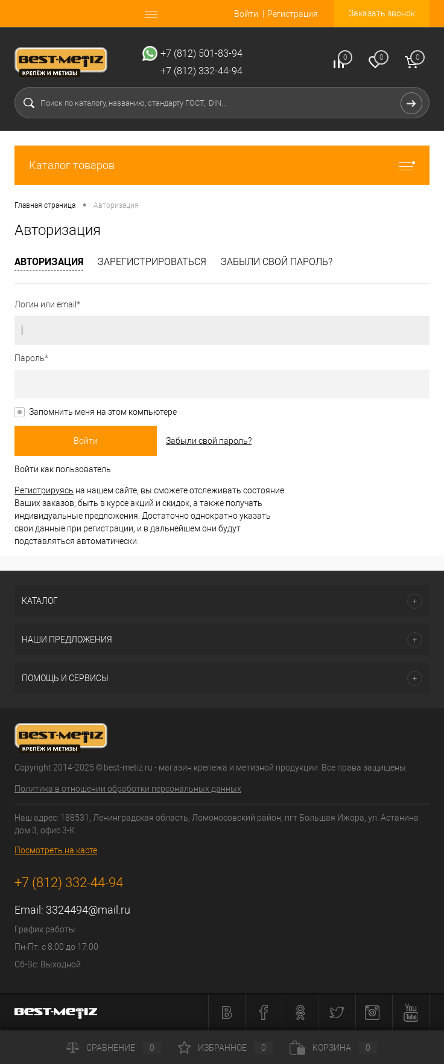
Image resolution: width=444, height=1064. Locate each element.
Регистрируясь (44, 490)
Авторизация (48, 261)
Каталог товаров (222, 165)
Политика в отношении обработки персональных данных (127, 788)
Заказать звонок (382, 13)
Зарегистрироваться (152, 262)
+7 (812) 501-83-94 (201, 53)
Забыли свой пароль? (276, 262)
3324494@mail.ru (88, 909)
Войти (246, 14)
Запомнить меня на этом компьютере (103, 412)
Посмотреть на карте (55, 850)
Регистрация (292, 14)
